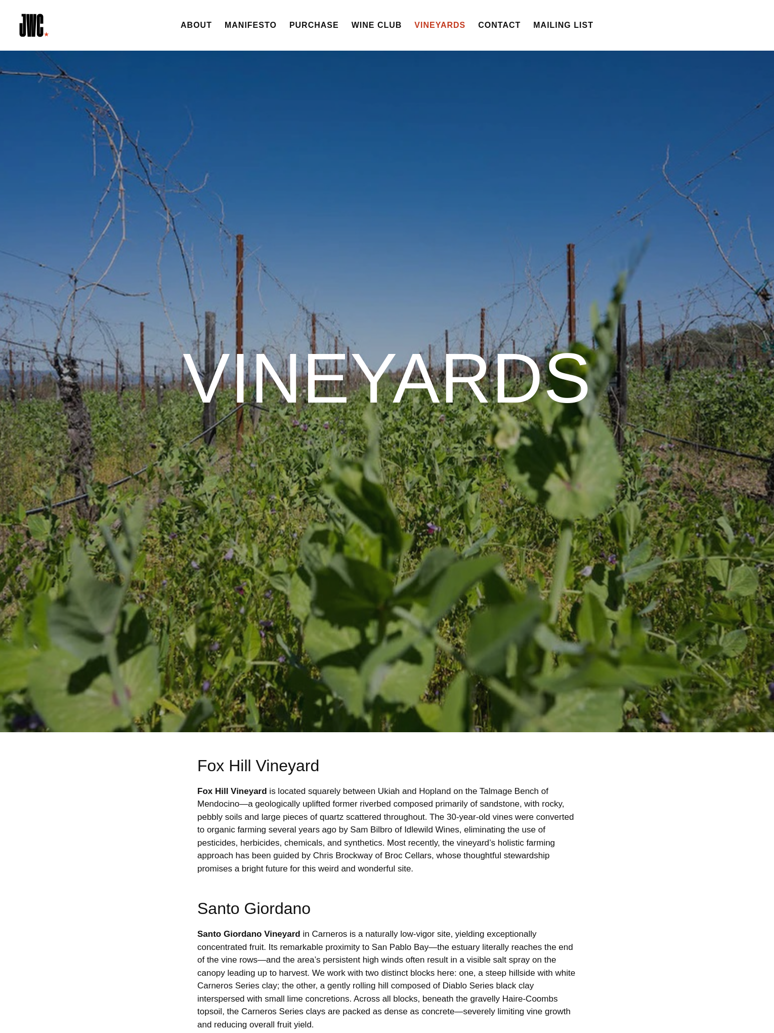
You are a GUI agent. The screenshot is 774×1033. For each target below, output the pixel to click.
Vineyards (439, 25)
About (196, 25)
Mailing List (563, 25)
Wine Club (377, 25)
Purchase (314, 25)
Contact (499, 25)
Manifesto (251, 25)
